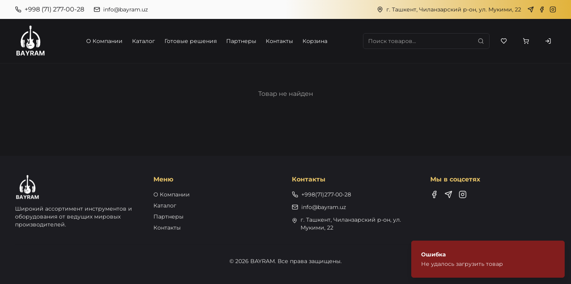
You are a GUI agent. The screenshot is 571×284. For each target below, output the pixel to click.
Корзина (315, 41)
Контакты (279, 41)
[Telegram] (531, 9)
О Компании (104, 41)
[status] (488, 259)
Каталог (143, 41)
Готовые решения (190, 41)
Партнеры (241, 41)
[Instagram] (553, 9)
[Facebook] (542, 9)
